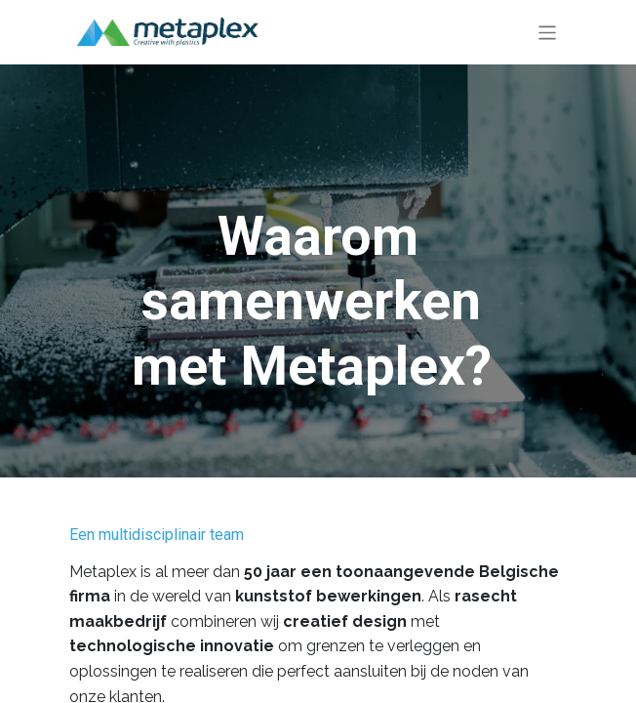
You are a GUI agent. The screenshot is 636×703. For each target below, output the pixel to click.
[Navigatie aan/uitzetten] (548, 32)
